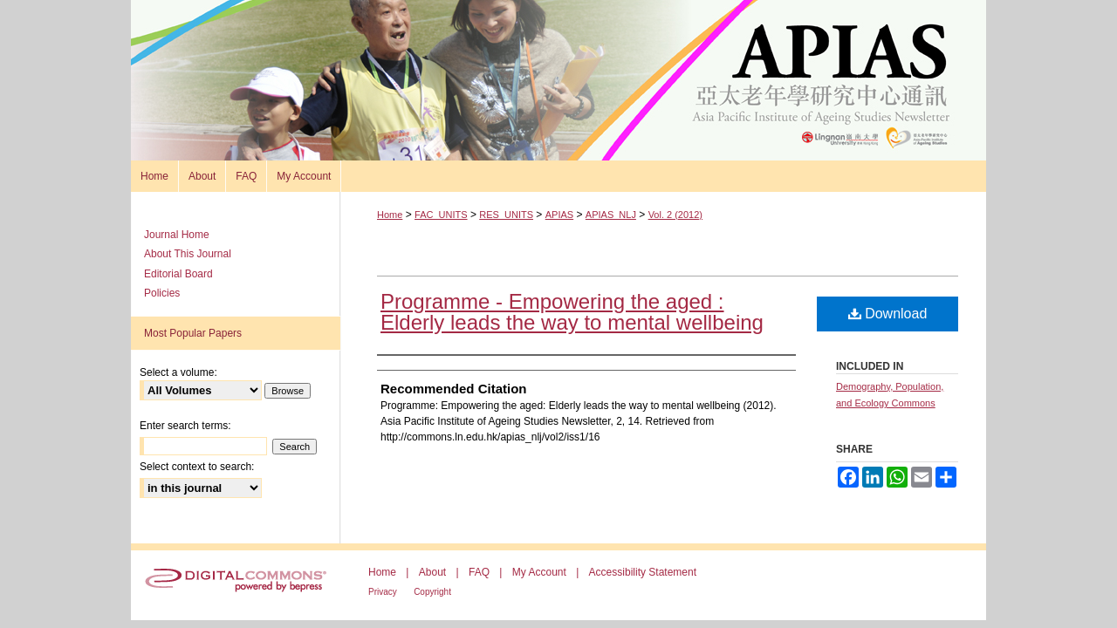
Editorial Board (178, 274)
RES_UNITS (506, 214)
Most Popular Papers (193, 333)
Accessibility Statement (642, 572)
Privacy (382, 592)
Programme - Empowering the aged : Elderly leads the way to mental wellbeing (572, 312)
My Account (539, 572)
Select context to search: (197, 467)
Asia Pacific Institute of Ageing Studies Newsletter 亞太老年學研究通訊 (558, 80)
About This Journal (187, 254)
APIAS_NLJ (611, 214)
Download (888, 313)
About (432, 572)
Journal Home (176, 235)
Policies (162, 293)
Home (389, 214)
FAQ (479, 572)
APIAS (559, 214)
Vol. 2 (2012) (675, 214)
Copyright (432, 592)
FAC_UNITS (441, 214)
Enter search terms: (185, 426)
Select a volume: (178, 372)
